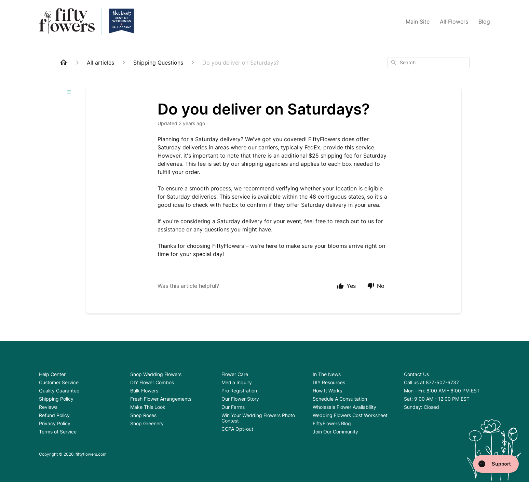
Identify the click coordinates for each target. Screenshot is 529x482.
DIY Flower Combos (152, 382)
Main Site (418, 21)
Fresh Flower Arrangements (160, 399)
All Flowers (454, 21)
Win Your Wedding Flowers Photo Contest (258, 418)
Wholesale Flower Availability (344, 407)
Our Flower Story (240, 399)
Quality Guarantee (59, 390)
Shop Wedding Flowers (155, 374)
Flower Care (234, 374)
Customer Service (59, 382)
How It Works (327, 390)
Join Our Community (335, 431)
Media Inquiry (236, 382)
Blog (484, 21)
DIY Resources (329, 382)
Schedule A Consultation (340, 399)
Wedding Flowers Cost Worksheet (350, 415)
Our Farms (233, 407)
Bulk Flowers (144, 390)
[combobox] (429, 62)
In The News (327, 374)
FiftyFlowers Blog (332, 423)
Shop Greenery (147, 423)
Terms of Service (58, 431)
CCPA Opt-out (237, 429)
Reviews (48, 407)
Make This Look (147, 407)
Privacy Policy (54, 423)
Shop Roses (143, 415)
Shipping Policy (56, 399)
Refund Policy (54, 415)
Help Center (52, 374)
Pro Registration (239, 390)
